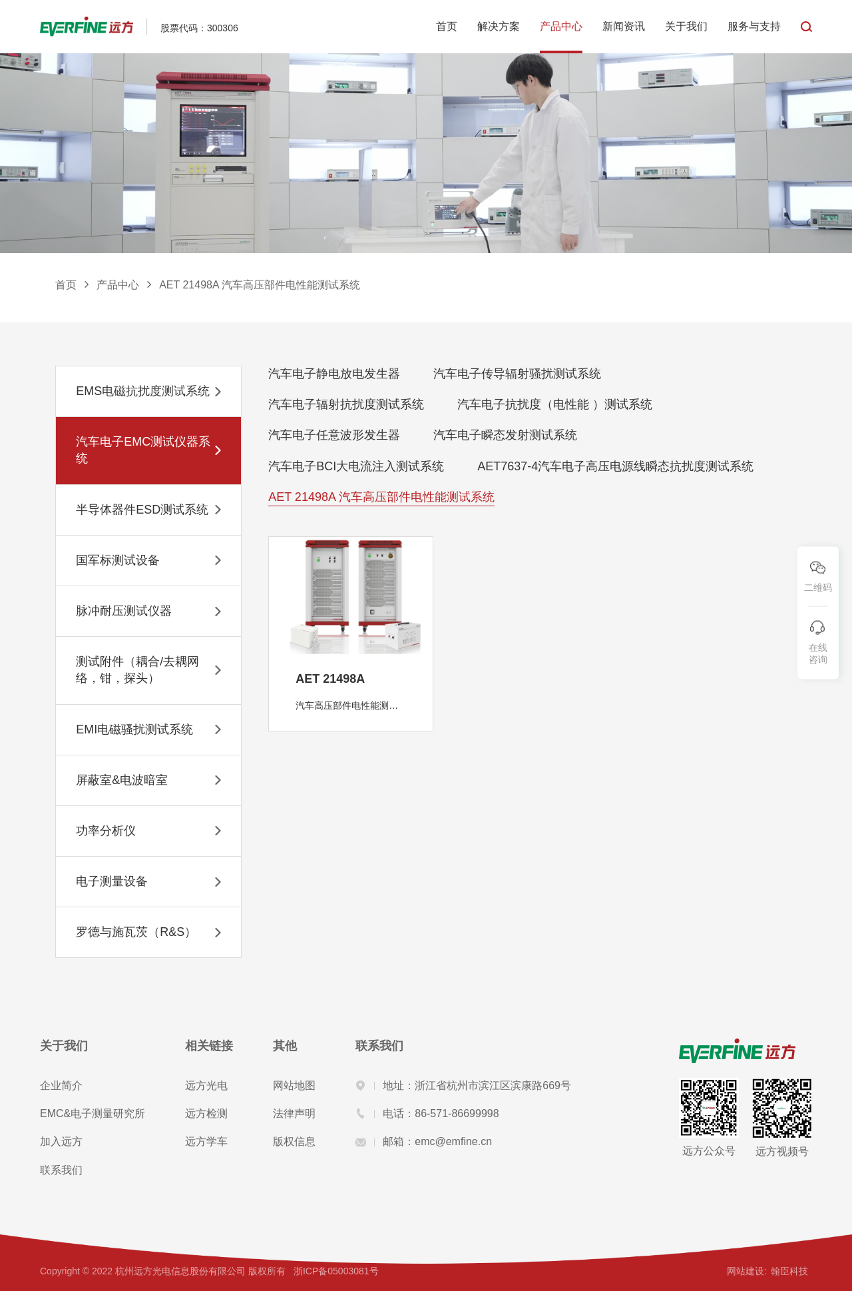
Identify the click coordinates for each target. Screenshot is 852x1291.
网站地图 (294, 1085)
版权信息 (294, 1141)
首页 (446, 26)
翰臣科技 (789, 1271)
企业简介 (61, 1085)
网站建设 (745, 1271)
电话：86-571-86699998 (427, 1113)
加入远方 (61, 1141)
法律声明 (294, 1113)
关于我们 (686, 26)
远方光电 (206, 1085)
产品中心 (561, 26)
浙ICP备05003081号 (336, 1271)
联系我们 (61, 1170)
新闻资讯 (623, 26)
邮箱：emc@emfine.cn (423, 1141)
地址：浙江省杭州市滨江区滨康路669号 (463, 1085)
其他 (285, 1046)
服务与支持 (754, 26)
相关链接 (209, 1046)
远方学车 (206, 1141)
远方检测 (206, 1113)
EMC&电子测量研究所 (92, 1113)
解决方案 (498, 26)
